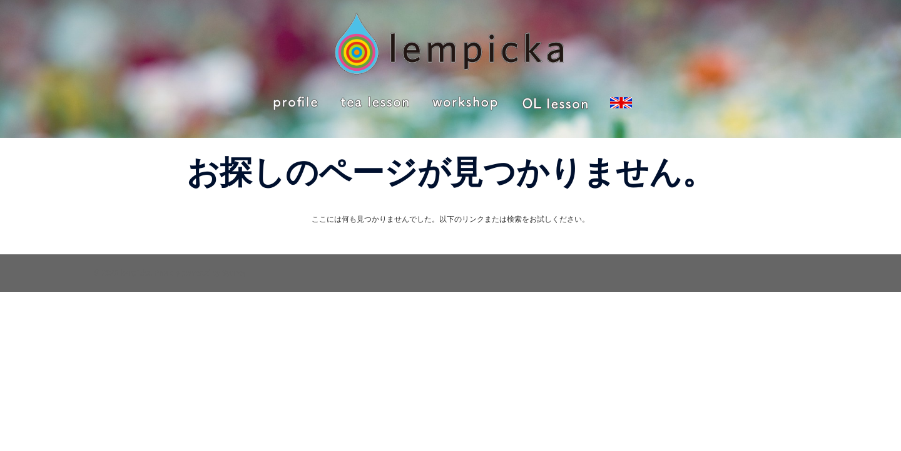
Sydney (234, 273)
